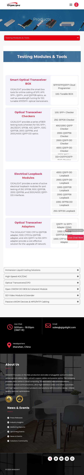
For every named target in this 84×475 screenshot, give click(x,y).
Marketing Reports (17, 427)
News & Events (16, 436)
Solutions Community (19, 441)
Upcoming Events (17, 431)
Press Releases (16, 418)
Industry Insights (16, 422)
